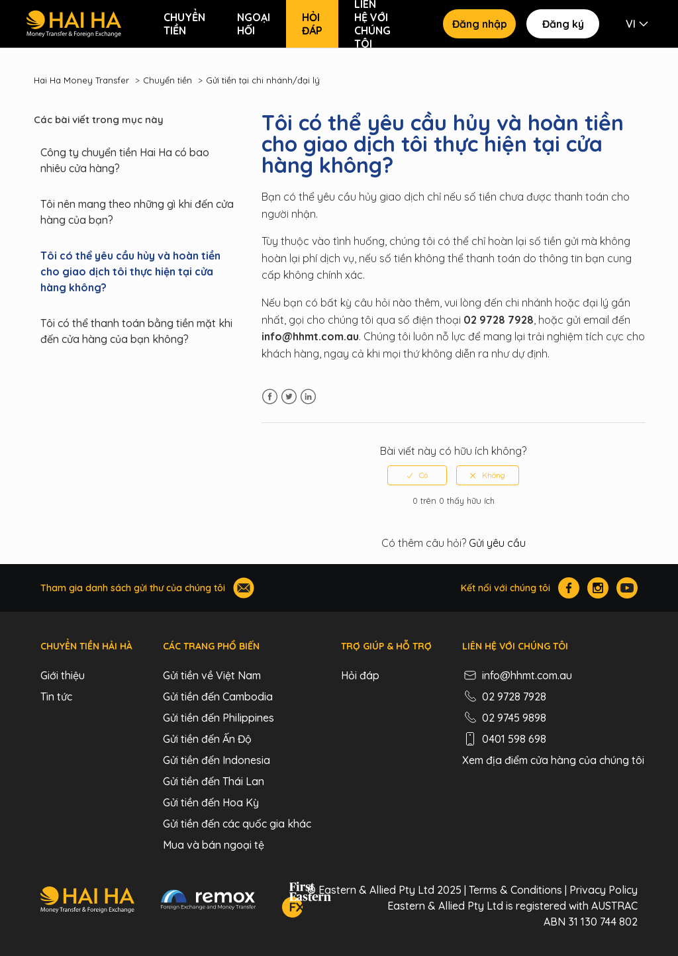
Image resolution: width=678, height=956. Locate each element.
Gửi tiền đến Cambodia (218, 696)
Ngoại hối (253, 24)
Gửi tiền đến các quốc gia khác (237, 823)
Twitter (289, 397)
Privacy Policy (603, 889)
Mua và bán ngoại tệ (213, 844)
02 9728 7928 (504, 696)
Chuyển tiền (184, 24)
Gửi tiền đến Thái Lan (213, 781)
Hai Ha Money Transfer (81, 80)
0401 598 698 (504, 739)
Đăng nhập (479, 23)
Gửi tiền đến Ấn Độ (207, 738)
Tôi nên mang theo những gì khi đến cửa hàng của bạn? (137, 211)
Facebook (270, 397)
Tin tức (56, 696)
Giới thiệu (62, 675)
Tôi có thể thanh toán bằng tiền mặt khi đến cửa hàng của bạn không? (136, 331)
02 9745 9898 (504, 718)
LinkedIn (308, 397)
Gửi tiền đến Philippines (218, 717)
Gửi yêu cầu (497, 543)
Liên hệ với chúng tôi (372, 24)
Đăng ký (563, 23)
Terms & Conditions (515, 889)
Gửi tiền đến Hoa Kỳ (211, 802)
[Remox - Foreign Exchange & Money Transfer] (208, 902)
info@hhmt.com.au (517, 675)
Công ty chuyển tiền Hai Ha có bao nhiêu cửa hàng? (124, 160)
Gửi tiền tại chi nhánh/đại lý (263, 80)
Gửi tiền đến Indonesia (216, 760)
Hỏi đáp (312, 24)
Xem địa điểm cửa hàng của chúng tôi (553, 760)
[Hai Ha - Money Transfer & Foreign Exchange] (87, 901)
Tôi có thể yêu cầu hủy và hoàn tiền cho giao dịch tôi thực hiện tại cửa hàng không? (130, 271)
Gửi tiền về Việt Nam (212, 675)
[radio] (417, 475)
